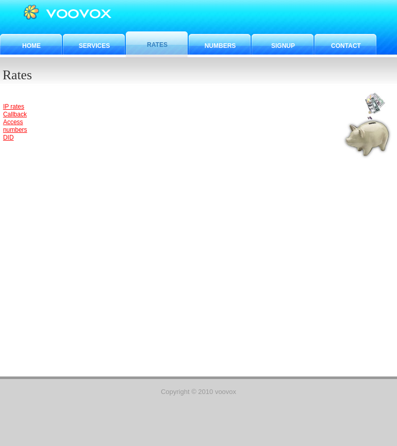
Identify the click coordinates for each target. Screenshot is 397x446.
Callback (15, 114)
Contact (346, 45)
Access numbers (15, 125)
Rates (157, 44)
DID (8, 137)
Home (31, 45)
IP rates (13, 106)
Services (94, 45)
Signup (283, 45)
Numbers (220, 45)
